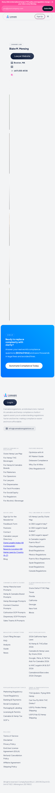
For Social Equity (10, 492)
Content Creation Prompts (11, 606)
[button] (48, 16)
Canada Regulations (37, 571)
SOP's (6, 720)
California (33, 600)
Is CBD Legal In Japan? (38, 535)
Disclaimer (7, 740)
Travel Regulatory (11, 695)
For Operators (9, 476)
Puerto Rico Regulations (39, 558)
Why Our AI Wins (36, 464)
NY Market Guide (36, 456)
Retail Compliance (11, 704)
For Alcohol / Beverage (13, 500)
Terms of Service (10, 736)
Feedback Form (10, 524)
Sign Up (40, 16)
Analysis (6, 644)
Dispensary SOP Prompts (14, 616)
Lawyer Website (22, 56)
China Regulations (36, 546)
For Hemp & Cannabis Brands (12, 466)
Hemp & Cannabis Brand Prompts (13, 595)
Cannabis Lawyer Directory (10, 537)
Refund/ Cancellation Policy (12, 757)
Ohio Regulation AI (37, 468)
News (5, 652)
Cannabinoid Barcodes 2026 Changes (39, 674)
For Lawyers (8, 480)
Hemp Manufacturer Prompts (12, 588)
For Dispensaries (10, 484)
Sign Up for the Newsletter (10, 518)
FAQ (5, 640)
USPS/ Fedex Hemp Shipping (37, 709)
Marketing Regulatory (12, 691)
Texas (31, 592)
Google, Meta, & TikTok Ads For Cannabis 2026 (39, 659)
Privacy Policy (9, 744)
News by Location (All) (13, 549)
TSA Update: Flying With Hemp (39, 694)
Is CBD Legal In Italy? (38, 524)
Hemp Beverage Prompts (14, 601)
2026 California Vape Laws (38, 638)
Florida (32, 596)
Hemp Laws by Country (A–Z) (13, 554)
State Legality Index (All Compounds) (13, 544)
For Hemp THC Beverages (9, 459)
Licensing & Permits (12, 712)
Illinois (31, 612)
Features (7, 528)
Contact (7, 532)
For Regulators (9, 496)
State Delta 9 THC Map (39, 588)
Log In (10, 402)
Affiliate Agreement (12, 762)
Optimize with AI (36, 452)
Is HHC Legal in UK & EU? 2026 (39, 667)
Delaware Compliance (38, 460)
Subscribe (47, 8)
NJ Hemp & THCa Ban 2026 (38, 645)
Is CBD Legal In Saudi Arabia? (38, 529)
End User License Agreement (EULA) (11, 749)
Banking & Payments (12, 700)
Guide (6, 648)
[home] (11, 16)
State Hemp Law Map (12, 453)
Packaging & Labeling (12, 708)
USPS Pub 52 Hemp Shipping (37, 716)
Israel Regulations (36, 567)
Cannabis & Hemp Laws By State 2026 (39, 652)
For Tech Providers (11, 488)
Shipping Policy (10, 766)
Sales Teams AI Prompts (14, 620)
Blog (5, 559)
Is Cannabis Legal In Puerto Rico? (37, 540)
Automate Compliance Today (24, 365)
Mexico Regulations (37, 554)
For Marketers (9, 472)
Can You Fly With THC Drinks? (38, 701)
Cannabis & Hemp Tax (12, 716)
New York (33, 608)
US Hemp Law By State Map (39, 518)
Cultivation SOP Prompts (14, 612)
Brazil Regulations (36, 550)
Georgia (32, 604)
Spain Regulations (37, 562)
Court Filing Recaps (11, 636)
